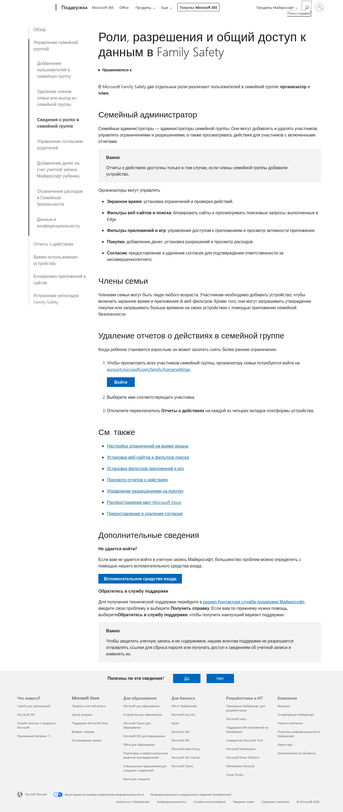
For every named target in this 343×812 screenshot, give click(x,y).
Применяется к (117, 69)
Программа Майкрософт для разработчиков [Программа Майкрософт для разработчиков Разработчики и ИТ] (245, 708)
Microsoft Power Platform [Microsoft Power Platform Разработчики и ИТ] (242, 757)
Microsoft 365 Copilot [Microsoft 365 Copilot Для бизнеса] (186, 757)
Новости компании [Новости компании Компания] (290, 723)
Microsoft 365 (103, 7)
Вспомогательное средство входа (140, 578)
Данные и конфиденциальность (58, 222)
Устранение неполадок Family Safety (56, 299)
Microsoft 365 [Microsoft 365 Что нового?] (26, 715)
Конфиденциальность (171, 802)
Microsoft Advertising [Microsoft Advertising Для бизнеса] (185, 749)
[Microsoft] (35, 7)
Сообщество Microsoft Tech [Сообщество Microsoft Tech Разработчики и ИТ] (244, 740)
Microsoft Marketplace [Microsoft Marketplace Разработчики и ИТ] (241, 749)
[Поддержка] (74, 7)
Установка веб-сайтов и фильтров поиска (148, 457)
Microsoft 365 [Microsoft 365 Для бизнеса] (180, 740)
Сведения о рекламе (275, 802)
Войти (121, 382)
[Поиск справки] (306, 7)
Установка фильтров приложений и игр (145, 468)
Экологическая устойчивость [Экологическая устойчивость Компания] (297, 753)
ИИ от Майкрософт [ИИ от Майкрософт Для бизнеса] (184, 706)
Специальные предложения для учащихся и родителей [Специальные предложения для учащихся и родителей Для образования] (145, 768)
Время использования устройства (55, 260)
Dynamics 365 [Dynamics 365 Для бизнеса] (181, 732)
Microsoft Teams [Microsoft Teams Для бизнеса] (182, 766)
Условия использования (209, 802)
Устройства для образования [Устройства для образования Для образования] (142, 715)
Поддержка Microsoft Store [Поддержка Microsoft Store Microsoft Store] (90, 723)
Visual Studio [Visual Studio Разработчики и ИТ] (234, 775)
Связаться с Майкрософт (133, 802)
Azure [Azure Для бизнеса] (175, 723)
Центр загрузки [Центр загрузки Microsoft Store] (82, 715)
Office (124, 7)
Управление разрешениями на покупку (145, 491)
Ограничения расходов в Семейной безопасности (60, 197)
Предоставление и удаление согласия (144, 513)
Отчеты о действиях (53, 244)
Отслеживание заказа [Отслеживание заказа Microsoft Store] (86, 740)
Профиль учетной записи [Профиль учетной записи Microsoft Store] (89, 706)
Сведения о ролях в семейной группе (58, 123)
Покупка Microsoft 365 (198, 7)
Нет (220, 678)
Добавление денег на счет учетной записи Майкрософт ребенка (58, 169)
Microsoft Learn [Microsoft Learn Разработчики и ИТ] (236, 719)
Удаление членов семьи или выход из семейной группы (56, 97)
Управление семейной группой (55, 45)
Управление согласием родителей (60, 144)
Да (186, 678)
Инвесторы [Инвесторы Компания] (285, 745)
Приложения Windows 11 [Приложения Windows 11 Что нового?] (34, 736)
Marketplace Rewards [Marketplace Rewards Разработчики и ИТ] (240, 766)
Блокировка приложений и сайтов (59, 279)
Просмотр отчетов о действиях (137, 479)
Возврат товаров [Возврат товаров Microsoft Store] (83, 732)
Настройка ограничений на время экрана (147, 446)
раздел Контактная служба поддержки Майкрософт (253, 601)
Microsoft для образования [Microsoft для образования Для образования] (141, 706)
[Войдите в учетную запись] (319, 7)
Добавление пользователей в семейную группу (54, 69)
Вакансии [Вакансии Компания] (284, 706)
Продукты (143, 7)
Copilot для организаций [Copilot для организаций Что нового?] (33, 706)
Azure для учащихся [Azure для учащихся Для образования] (136, 779)
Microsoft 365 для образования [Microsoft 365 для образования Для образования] (144, 736)
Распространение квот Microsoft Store (144, 502)
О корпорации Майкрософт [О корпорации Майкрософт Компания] (296, 715)
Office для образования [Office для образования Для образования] (139, 745)
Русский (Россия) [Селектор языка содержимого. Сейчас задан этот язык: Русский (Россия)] (36, 794)
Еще (164, 7)
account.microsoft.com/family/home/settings (148, 369)
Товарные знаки (243, 802)
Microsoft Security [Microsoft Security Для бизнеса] (183, 715)
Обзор (39, 29)
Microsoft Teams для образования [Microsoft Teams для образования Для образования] (137, 725)
